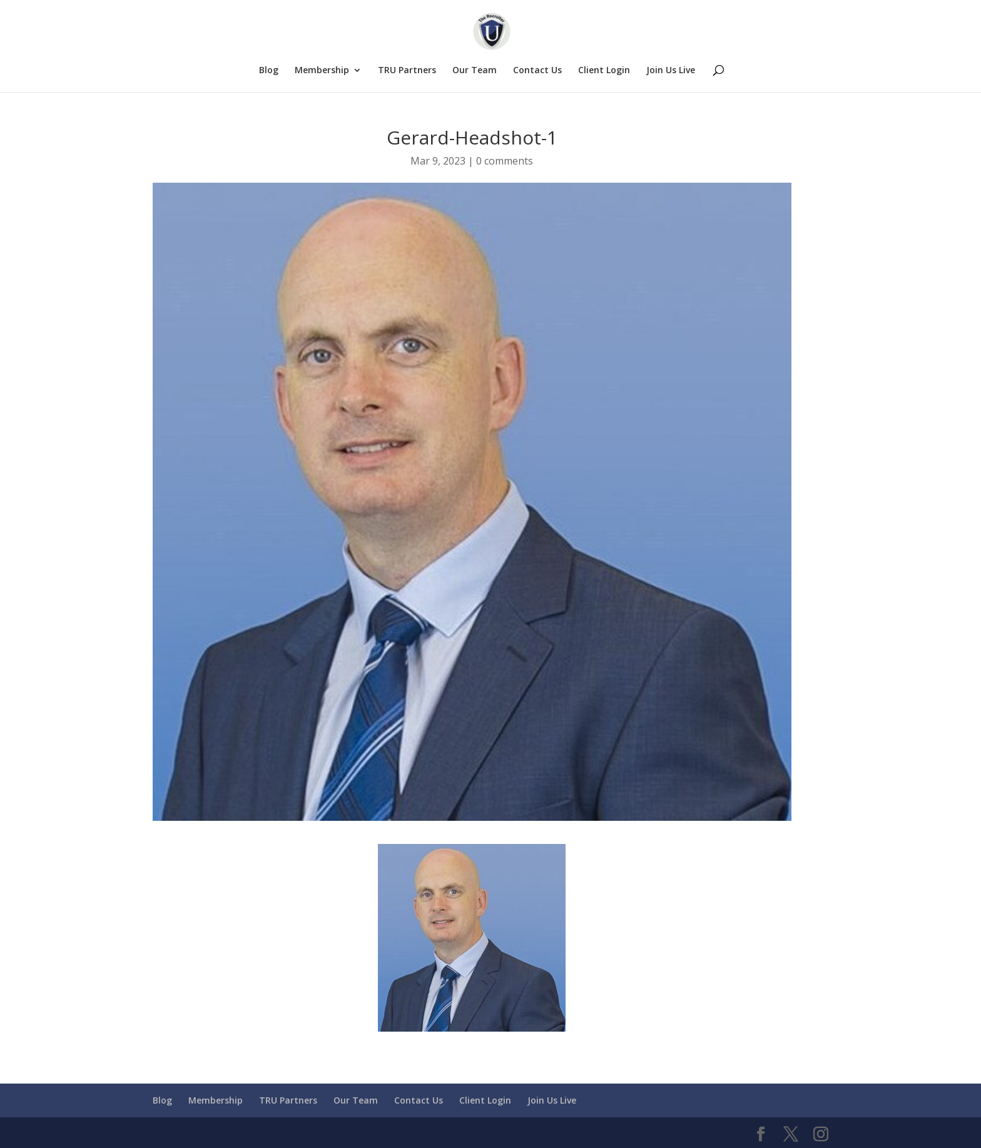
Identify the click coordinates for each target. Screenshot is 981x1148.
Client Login (604, 71)
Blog (268, 71)
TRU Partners (407, 71)
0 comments (504, 161)
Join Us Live (670, 71)
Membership (322, 71)
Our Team (474, 71)
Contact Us (537, 71)
